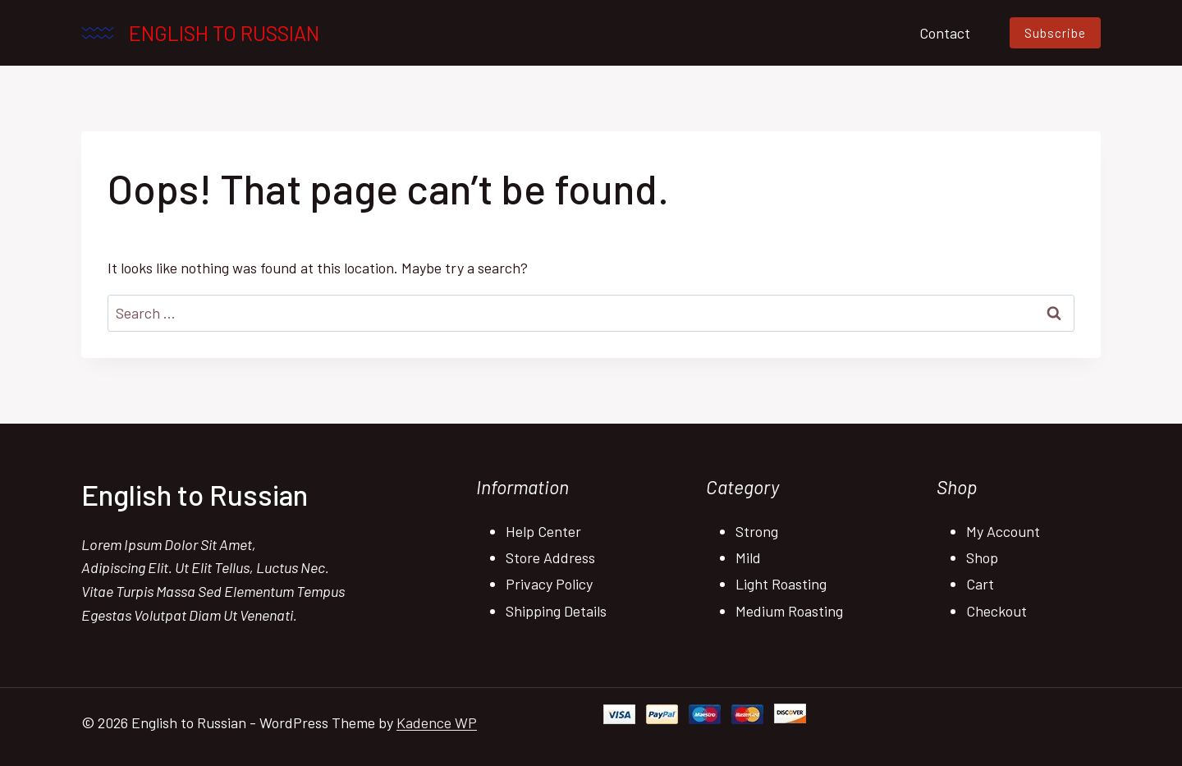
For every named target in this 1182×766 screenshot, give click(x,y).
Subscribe (1055, 32)
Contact (944, 33)
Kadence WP (436, 722)
